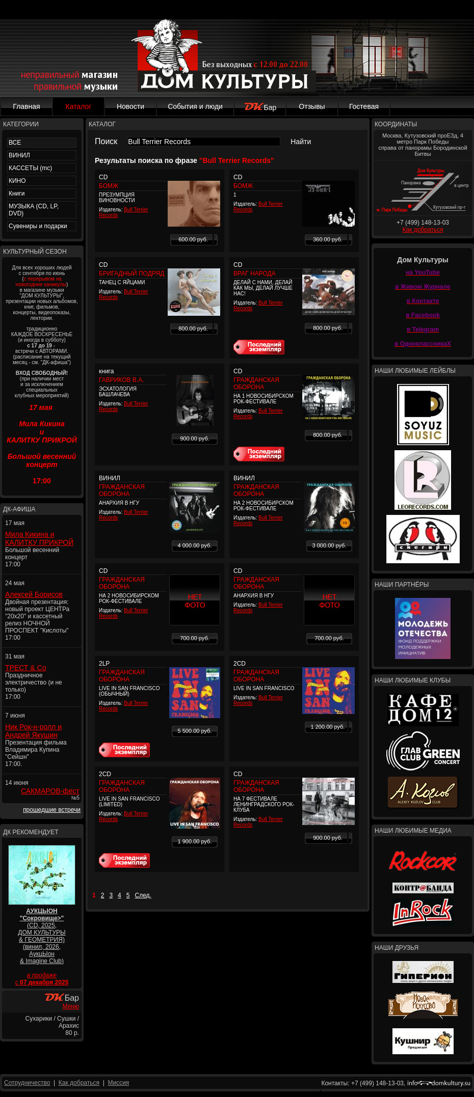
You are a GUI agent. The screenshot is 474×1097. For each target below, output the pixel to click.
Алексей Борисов (34, 594)
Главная (26, 106)
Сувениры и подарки (38, 226)
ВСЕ (15, 142)
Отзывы (312, 106)
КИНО (17, 180)
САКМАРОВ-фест (50, 791)
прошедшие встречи (52, 809)
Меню (71, 1006)
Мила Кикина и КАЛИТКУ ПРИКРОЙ (39, 538)
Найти (301, 142)
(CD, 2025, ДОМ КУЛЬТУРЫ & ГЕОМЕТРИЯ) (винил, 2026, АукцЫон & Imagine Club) (41, 936)
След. (143, 895)
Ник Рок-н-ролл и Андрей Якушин (33, 731)
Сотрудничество (27, 1082)
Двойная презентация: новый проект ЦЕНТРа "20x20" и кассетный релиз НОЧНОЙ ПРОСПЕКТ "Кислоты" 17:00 (37, 619)
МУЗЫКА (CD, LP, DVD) (34, 210)
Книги (16, 193)
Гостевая (364, 106)
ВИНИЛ (19, 155)
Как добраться (422, 229)
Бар (260, 107)
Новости (130, 106)
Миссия (118, 1082)
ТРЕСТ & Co (25, 668)
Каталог (79, 106)
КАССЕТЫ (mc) (30, 168)
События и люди (195, 106)
